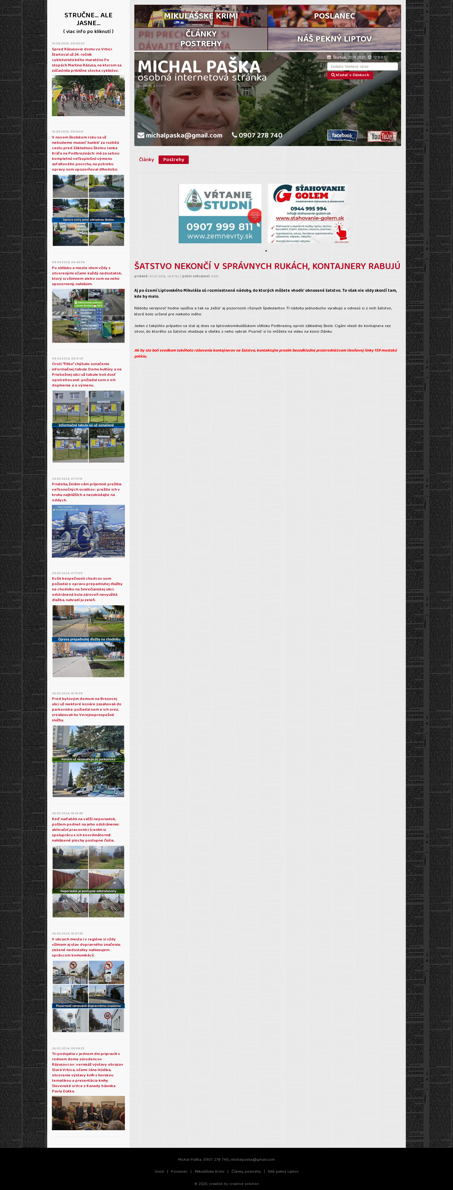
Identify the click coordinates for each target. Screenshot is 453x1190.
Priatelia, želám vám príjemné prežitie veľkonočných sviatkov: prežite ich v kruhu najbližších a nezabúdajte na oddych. (87, 492)
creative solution (244, 1184)
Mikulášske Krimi (209, 1172)
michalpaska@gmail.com (179, 136)
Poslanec (179, 1172)
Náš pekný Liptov (283, 1172)
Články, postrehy (246, 1172)
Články (146, 160)
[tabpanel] (220, 213)
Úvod (159, 1172)
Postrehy (173, 160)
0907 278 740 (257, 136)
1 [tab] (266, 251)
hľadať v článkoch (350, 75)
